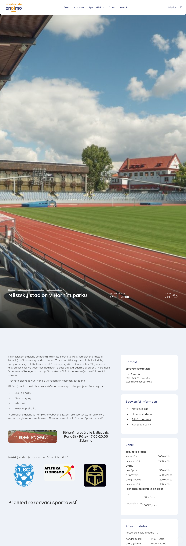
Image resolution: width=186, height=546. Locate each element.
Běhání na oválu (141, 419)
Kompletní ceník (141, 424)
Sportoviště (54, 289)
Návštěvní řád (140, 408)
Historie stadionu (142, 414)
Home (11, 289)
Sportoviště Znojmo (31, 289)
